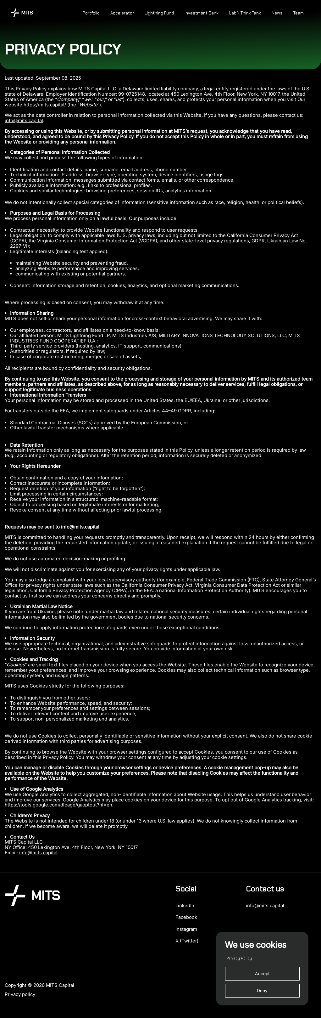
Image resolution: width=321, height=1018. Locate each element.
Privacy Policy (239, 958)
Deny (262, 990)
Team (298, 13)
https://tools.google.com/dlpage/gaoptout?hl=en (58, 805)
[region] (262, 968)
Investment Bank (202, 13)
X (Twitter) (186, 941)
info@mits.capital (24, 120)
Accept (262, 973)
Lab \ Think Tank (245, 13)
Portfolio (91, 13)
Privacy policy (20, 994)
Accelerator (122, 13)
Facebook (186, 917)
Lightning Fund (159, 13)
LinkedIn (184, 905)
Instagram (186, 929)
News (277, 13)
